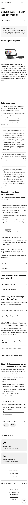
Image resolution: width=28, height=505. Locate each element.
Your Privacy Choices (14, 492)
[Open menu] (25, 2)
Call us (14, 476)
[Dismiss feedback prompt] (24, 421)
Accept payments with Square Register (14, 404)
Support (8, 2)
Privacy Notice (14, 494)
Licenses (14, 499)
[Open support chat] (24, 501)
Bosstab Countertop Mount (8, 334)
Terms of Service (14, 497)
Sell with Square (14, 470)
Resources (14, 473)
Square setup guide (14, 120)
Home (3, 8)
